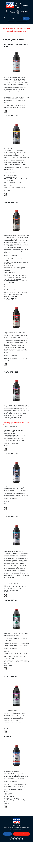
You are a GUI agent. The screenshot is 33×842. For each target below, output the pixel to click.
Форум (7, 834)
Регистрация (11, 21)
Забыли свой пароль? (21, 21)
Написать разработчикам (21, 834)
